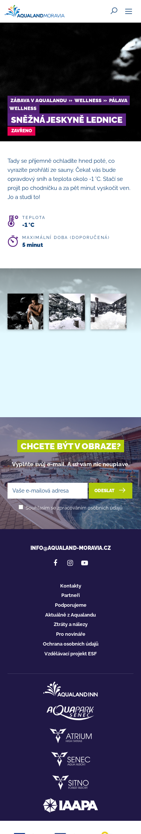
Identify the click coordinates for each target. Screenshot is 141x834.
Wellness (88, 100)
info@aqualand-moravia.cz (70, 548)
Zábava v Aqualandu (39, 100)
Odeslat (110, 490)
